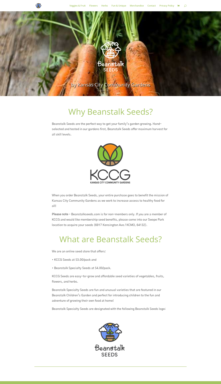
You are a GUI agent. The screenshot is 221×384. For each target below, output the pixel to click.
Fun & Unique (118, 6)
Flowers (93, 6)
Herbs (104, 6)
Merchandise (137, 6)
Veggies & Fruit (77, 6)
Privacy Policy (166, 6)
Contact (151, 6)
